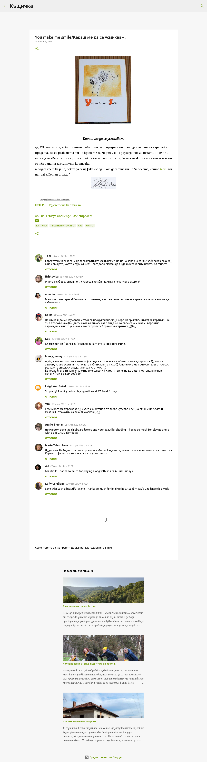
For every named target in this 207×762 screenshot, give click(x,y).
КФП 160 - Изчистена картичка (58, 205)
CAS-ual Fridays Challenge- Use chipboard (64, 216)
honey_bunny (53, 356)
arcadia (50, 294)
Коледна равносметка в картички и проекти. (89, 663)
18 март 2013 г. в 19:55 (78, 386)
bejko (48, 314)
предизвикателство (62, 226)
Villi (48, 403)
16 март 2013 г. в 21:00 (71, 277)
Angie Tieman (54, 424)
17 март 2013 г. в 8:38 (64, 315)
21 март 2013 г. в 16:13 (61, 466)
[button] (37, 48)
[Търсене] (38, 6)
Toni (48, 255)
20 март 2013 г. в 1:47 (75, 425)
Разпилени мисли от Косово (79, 606)
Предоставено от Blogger (103, 757)
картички (41, 226)
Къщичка (21, 6)
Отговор (51, 269)
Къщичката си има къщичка (79, 721)
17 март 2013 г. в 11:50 (63, 339)
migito (89, 226)
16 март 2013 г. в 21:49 (67, 294)
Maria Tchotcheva (56, 445)
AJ (47, 465)
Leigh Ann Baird (55, 386)
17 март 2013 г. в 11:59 (75, 356)
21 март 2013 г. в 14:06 (81, 445)
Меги (163, 169)
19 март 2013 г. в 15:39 (63, 404)
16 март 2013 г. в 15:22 (63, 256)
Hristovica (51, 276)
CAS (80, 226)
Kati (48, 338)
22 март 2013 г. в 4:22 (76, 484)
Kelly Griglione (55, 483)
